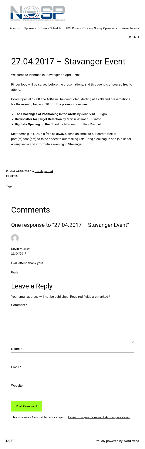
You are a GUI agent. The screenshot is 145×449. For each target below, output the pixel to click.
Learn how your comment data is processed (99, 417)
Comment (19, 305)
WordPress (131, 441)
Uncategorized (44, 171)
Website (17, 385)
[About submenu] (19, 28)
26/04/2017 (18, 253)
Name (16, 349)
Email (16, 367)
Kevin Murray (20, 249)
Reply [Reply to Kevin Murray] (14, 272)
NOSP (10, 441)
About (13, 28)
